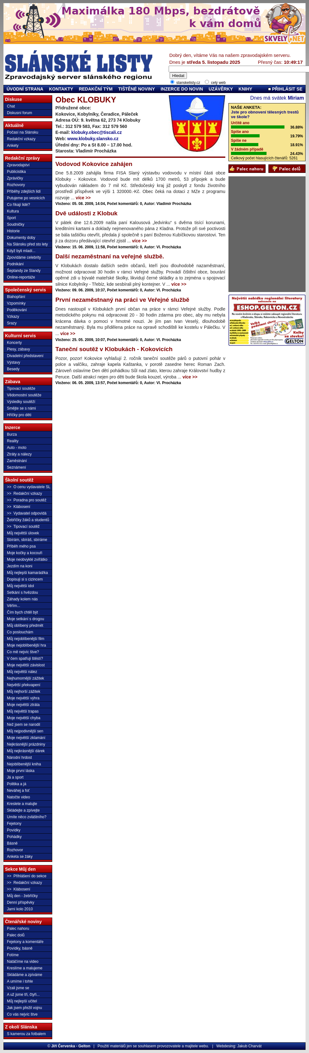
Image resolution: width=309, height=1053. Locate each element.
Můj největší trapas (23, 711)
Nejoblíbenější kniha (24, 764)
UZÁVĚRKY (221, 88)
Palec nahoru (18, 928)
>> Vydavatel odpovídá (27, 513)
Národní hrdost (19, 757)
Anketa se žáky (19, 856)
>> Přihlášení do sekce (26, 876)
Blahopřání (16, 297)
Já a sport (15, 777)
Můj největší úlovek (23, 533)
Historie (13, 231)
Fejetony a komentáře (25, 942)
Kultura (13, 211)
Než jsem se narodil (23, 724)
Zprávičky (15, 178)
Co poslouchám (20, 632)
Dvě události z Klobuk (86, 213)
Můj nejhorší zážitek (23, 691)
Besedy (13, 369)
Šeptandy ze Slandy (24, 270)
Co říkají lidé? (18, 204)
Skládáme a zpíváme (24, 975)
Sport (11, 218)
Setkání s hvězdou (22, 592)
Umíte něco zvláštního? (26, 817)
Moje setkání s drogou (25, 619)
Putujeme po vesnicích (26, 198)
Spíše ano (240, 132)
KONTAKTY (61, 88)
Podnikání (15, 264)
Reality (13, 441)
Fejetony (14, 823)
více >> (83, 197)
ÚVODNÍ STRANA (25, 88)
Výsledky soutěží (21, 402)
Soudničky (15, 224)
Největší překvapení (23, 685)
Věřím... (13, 606)
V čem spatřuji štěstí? (25, 658)
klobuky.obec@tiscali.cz (96, 132)
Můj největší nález (22, 672)
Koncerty (14, 342)
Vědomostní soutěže (24, 395)
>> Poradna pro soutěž (26, 500)
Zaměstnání (17, 461)
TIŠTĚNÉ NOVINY (136, 88)
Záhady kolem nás (22, 599)
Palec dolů (16, 935)
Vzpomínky (16, 303)
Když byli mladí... (21, 251)
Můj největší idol (20, 586)
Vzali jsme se (18, 988)
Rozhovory (16, 185)
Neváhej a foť (18, 790)
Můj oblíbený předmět (25, 625)
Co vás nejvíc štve (22, 1014)
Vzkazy (13, 316)
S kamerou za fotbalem (26, 1034)
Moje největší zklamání (26, 738)
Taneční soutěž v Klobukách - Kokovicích (113, 349)
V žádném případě (247, 149)
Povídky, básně (19, 948)
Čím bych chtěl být (22, 612)
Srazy (12, 323)
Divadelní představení (25, 356)
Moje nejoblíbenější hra (26, 645)
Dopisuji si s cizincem (25, 579)
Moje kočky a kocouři (24, 553)
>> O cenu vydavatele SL (28, 487)
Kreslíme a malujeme (24, 968)
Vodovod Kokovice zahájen (93, 164)
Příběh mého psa (21, 546)
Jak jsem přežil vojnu (24, 1008)
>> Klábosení (18, 506)
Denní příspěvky (20, 902)
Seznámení (16, 467)
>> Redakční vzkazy (24, 493)
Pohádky (14, 837)
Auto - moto (16, 447)
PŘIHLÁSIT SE (285, 88)
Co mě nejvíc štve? (23, 652)
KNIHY (245, 88)
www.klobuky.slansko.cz (93, 138)
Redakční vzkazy (21, 139)
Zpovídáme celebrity (24, 257)
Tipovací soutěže (21, 388)
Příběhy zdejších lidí (24, 191)
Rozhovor (15, 850)
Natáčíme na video (22, 961)
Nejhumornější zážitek (25, 678)
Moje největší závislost (26, 665)
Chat (11, 106)
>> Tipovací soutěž (23, 526)
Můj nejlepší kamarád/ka (27, 573)
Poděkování (17, 310)
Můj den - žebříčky (22, 896)
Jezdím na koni (19, 566)
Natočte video (18, 797)
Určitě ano (240, 123)
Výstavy (13, 362)
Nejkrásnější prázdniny (26, 744)
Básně (12, 843)
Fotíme (13, 955)
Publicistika (16, 171)
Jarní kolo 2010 (20, 909)
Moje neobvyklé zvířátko (27, 559)
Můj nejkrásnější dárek (26, 751)
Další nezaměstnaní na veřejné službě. (109, 256)
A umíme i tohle (20, 981)
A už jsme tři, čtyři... (23, 994)
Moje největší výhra (23, 698)
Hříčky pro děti (19, 415)
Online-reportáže (21, 277)
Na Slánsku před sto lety (27, 244)
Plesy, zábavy (18, 349)
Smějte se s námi (21, 408)
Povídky (13, 830)
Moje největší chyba (23, 718)
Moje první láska (20, 771)
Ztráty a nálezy (19, 454)
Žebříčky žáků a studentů (28, 520)
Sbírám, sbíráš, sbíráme (27, 540)
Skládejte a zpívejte (23, 810)
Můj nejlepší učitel (22, 1001)
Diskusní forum (19, 113)
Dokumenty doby (21, 237)
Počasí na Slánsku (22, 132)
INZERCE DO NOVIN (181, 88)
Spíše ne (238, 140)
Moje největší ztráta (23, 705)
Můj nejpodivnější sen (25, 731)
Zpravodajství (18, 165)
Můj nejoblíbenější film (25, 639)
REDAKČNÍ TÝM (95, 88)
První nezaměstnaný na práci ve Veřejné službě (122, 299)
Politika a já (16, 784)
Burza (12, 434)
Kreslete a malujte (22, 804)
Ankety (13, 145)
